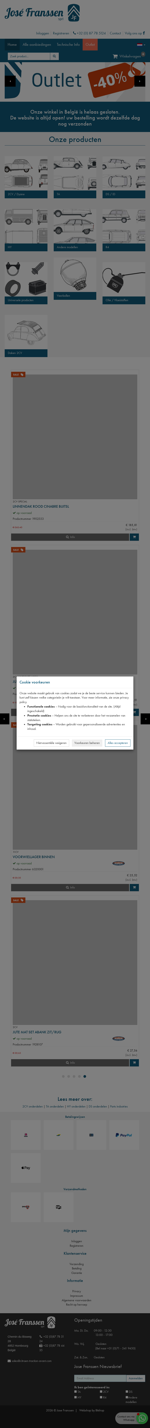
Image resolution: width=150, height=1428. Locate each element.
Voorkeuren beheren (87, 743)
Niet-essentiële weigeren (51, 743)
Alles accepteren (118, 743)
